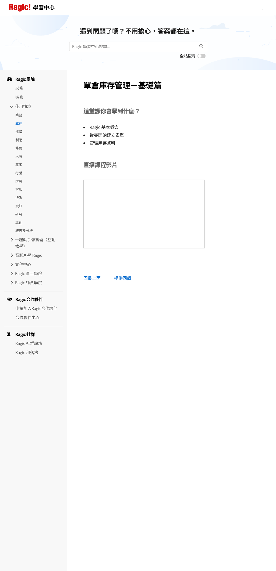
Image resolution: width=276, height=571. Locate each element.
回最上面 (92, 278)
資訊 (18, 206)
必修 (19, 88)
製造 (18, 140)
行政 (18, 197)
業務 (18, 115)
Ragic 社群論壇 (28, 343)
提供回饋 (122, 278)
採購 (18, 131)
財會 (18, 181)
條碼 (18, 148)
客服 (18, 189)
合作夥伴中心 (27, 317)
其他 (18, 222)
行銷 (18, 173)
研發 (18, 214)
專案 (18, 164)
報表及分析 (24, 230)
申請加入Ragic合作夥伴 (36, 308)
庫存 (18, 123)
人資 (18, 156)
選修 (19, 97)
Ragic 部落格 (26, 352)
